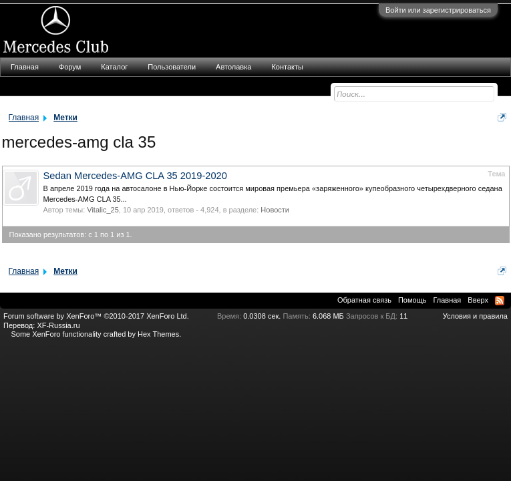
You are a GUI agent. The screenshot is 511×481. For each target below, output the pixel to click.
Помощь (412, 300)
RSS (499, 300)
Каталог (114, 67)
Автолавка (233, 67)
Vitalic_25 (103, 210)
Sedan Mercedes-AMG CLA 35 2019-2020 (135, 175)
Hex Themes (158, 334)
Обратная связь (364, 300)
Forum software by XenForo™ (96, 316)
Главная (25, 67)
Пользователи (172, 67)
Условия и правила (475, 316)
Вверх (478, 300)
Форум (70, 67)
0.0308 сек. (262, 316)
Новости (275, 210)
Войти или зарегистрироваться (438, 10)
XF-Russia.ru (58, 325)
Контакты (287, 67)
